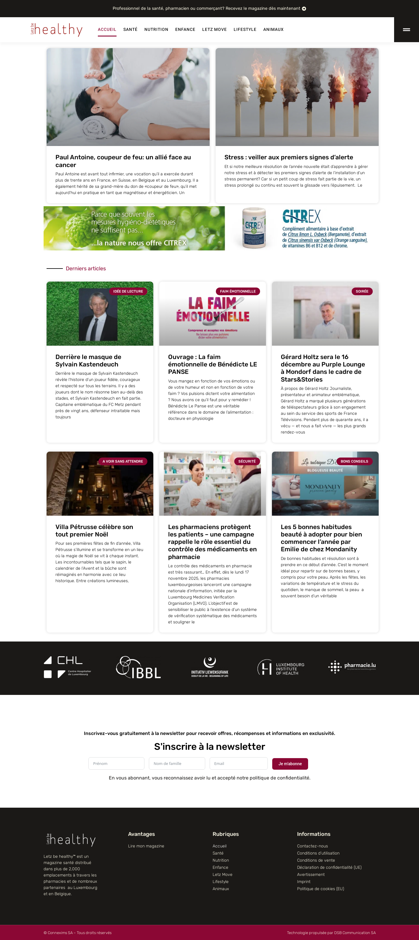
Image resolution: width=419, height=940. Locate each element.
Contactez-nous (312, 846)
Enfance (185, 29)
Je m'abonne (290, 763)
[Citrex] (210, 249)
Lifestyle (245, 29)
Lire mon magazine (146, 846)
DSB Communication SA (355, 933)
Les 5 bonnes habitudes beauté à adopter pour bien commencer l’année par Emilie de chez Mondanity (321, 538)
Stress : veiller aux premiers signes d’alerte (288, 157)
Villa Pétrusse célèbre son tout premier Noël (94, 530)
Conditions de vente (316, 860)
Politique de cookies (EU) (320, 888)
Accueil (107, 29)
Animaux (273, 29)
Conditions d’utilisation (318, 853)
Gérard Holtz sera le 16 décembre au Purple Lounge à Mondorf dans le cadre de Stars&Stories (323, 368)
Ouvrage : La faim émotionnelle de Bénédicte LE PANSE (212, 364)
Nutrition (156, 29)
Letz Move (214, 29)
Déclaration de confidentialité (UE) (329, 867)
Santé (130, 29)
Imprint (303, 881)
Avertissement (311, 874)
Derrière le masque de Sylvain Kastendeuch (88, 360)
